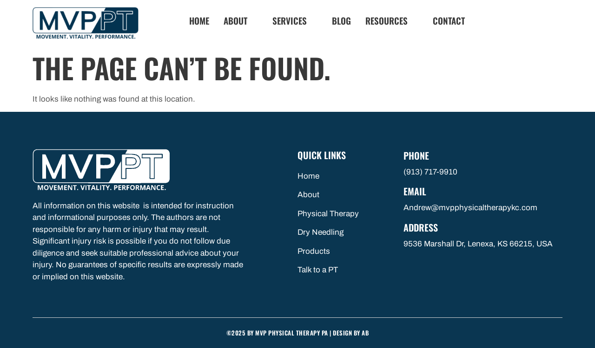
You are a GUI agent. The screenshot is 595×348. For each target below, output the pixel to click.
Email (414, 191)
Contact (449, 20)
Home (199, 20)
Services (293, 20)
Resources (390, 20)
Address (420, 227)
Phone (416, 155)
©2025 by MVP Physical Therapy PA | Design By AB (297, 332)
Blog (341, 20)
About (239, 20)
